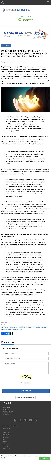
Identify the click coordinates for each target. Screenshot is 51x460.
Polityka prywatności (10, 426)
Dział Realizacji (7, 414)
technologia (8, 327)
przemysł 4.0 (15, 327)
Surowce (5, 437)
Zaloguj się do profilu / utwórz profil (25, 397)
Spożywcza (6, 435)
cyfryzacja (36, 327)
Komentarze (7, 342)
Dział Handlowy (7, 412)
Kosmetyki (6, 448)
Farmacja (5, 444)
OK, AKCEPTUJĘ (45, 458)
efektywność (23, 327)
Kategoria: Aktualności (7, 62)
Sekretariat (6, 407)
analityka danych (11, 329)
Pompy (4, 442)
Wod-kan (5, 446)
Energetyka (6, 432)
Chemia (4, 439)
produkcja (19, 329)
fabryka (30, 327)
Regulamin (6, 428)
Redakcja (5, 409)
